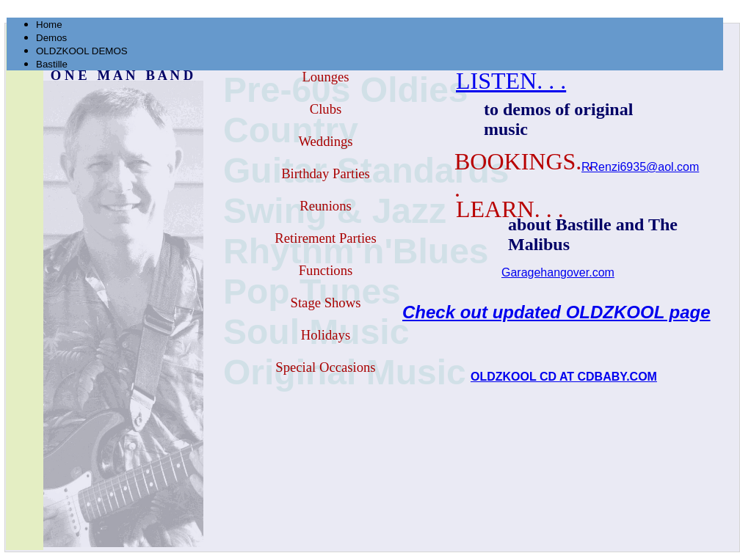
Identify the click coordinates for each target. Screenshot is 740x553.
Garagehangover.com (557, 272)
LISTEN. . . (511, 80)
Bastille (52, 64)
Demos (51, 37)
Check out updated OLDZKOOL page (556, 312)
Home (49, 24)
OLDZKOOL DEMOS (82, 50)
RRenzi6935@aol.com (640, 167)
